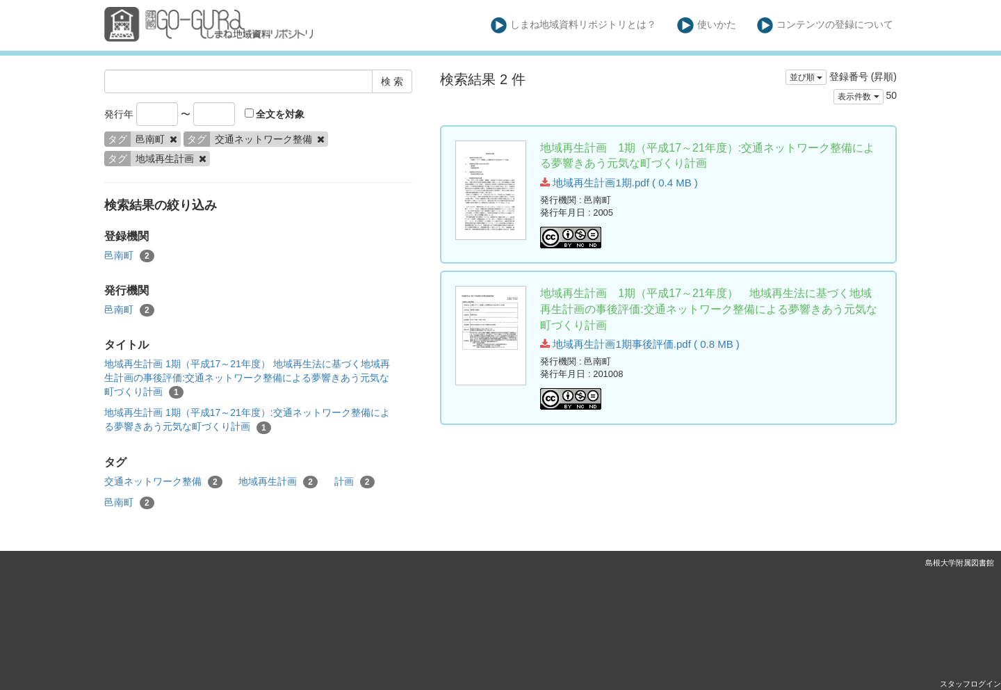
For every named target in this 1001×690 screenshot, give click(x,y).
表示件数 (858, 97)
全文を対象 (275, 114)
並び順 (806, 77)
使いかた (706, 25)
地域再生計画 (278, 482)
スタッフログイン (970, 684)
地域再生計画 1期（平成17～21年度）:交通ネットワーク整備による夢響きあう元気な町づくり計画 (247, 420)
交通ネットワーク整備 (163, 482)
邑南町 (129, 256)
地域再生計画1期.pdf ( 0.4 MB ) (619, 182)
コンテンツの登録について (825, 25)
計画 (354, 482)
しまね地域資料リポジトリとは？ (574, 25)
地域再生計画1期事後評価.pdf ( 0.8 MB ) (640, 344)
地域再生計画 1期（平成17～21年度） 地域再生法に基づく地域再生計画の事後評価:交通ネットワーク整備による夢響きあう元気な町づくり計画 (247, 378)
